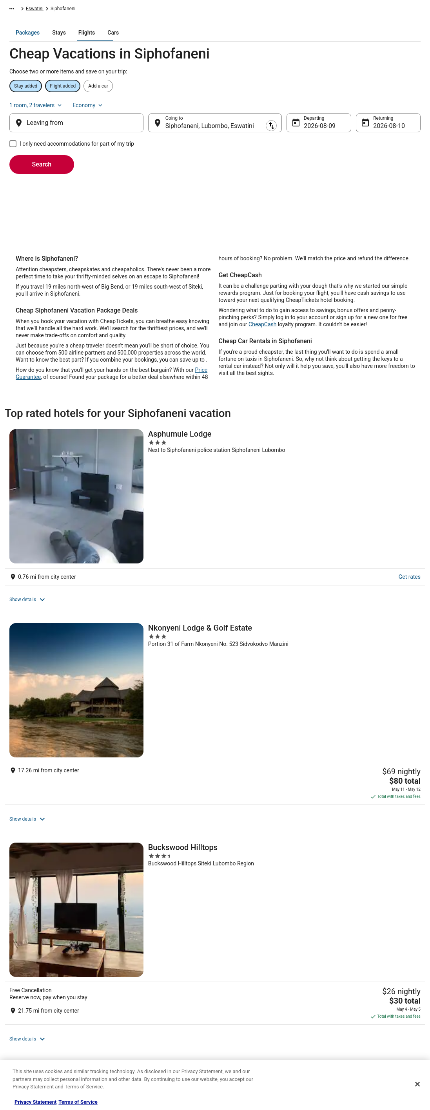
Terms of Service (77, 1102)
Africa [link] (84, 10)
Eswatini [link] (107, 10)
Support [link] (336, 966)
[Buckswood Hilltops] (237, 526)
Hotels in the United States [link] (145, 966)
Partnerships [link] (26, 1004)
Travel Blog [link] (129, 1054)
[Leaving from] (76, 116)
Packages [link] (61, 10)
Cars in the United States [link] (143, 979)
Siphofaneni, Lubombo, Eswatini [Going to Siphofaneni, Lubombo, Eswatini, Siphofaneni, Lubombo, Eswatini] (209, 119)
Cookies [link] (231, 979)
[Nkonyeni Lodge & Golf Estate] (143, 526)
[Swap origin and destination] (147, 116)
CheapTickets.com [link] (24, 10)
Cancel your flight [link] (346, 992)
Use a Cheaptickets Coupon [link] (357, 1017)
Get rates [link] (75, 509)
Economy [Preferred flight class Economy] (405, 94)
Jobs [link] (18, 979)
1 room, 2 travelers (353, 94)
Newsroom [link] (24, 1017)
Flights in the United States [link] (146, 992)
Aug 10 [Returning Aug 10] (383, 119)
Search (42, 158)
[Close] (417, 1084)
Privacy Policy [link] (237, 966)
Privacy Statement (35, 1102)
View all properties (143, 654)
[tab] (175, 38)
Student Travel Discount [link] (142, 1042)
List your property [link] (31, 992)
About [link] (19, 966)
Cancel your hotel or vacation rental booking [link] (374, 979)
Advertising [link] (24, 1042)
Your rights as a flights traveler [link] (360, 1029)
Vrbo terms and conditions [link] (250, 1004)
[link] (109, 706)
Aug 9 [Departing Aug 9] (312, 119)
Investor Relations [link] (31, 1029)
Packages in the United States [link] (149, 1004)
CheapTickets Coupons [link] (142, 1029)
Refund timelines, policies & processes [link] (368, 1004)
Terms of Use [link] (237, 992)
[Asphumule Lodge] (49, 526)
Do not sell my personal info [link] (252, 1017)
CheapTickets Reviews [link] (141, 1017)
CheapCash (262, 332)
